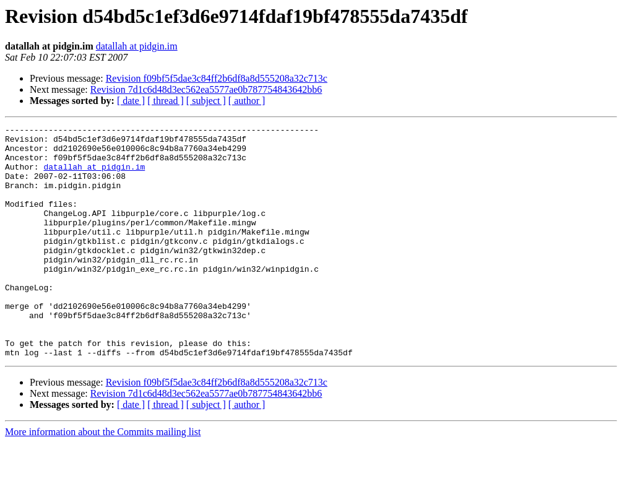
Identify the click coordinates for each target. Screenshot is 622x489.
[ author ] (247, 100)
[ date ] (131, 100)
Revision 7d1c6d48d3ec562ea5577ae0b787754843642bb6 (206, 89)
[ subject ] (206, 100)
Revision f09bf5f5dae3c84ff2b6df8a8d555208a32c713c (216, 78)
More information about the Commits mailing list (103, 478)
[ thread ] (165, 100)
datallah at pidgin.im (137, 46)
